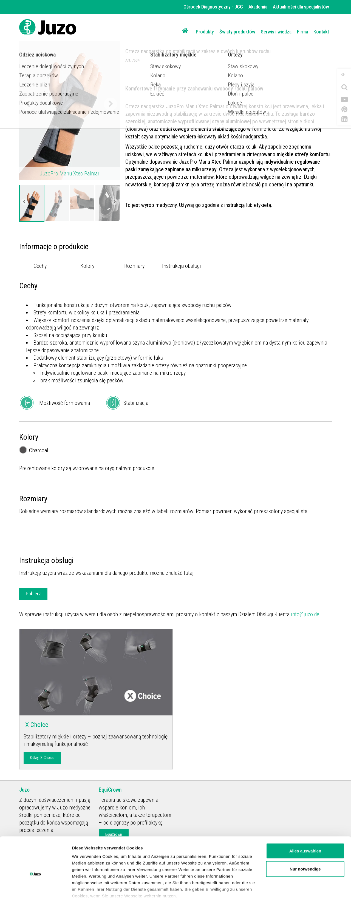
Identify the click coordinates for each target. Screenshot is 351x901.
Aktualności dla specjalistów (301, 7)
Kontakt (321, 32)
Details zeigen (86, 890)
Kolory (87, 266)
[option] (31, 203)
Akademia (257, 7)
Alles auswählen (305, 824)
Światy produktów (237, 32)
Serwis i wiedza (276, 32)
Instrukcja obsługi (181, 266)
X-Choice (36, 725)
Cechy (40, 266)
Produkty (205, 32)
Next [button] (110, 104)
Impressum (225, 875)
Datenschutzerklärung (181, 875)
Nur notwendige (305, 842)
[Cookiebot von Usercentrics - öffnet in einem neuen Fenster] (36, 890)
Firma (302, 32)
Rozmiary (134, 266)
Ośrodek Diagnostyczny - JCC (213, 7)
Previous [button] (28, 104)
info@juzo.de (305, 614)
